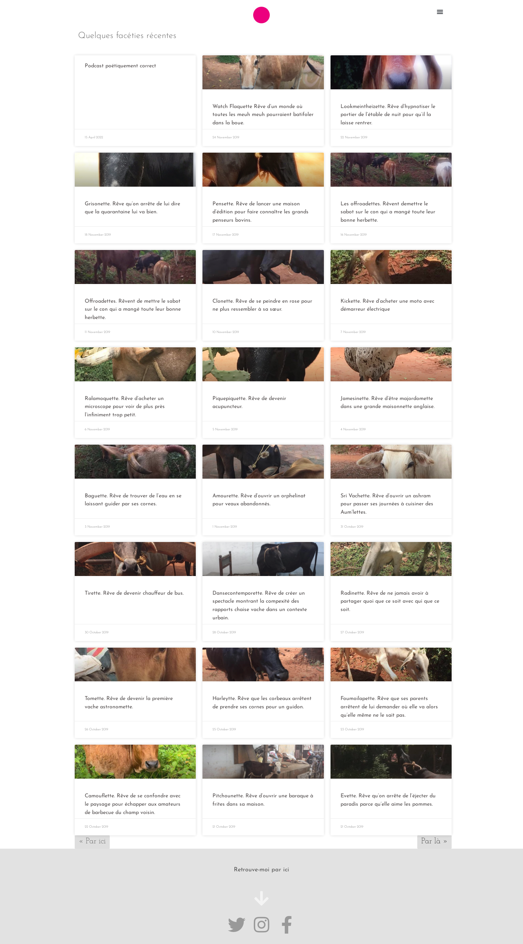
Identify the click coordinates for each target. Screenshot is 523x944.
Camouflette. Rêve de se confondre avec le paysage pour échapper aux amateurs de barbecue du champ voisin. (132, 798)
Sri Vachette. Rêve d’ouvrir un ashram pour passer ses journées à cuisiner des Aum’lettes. (387, 501)
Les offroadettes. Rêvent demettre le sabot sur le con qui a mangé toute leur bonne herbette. (388, 211)
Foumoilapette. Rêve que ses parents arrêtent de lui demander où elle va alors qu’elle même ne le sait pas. (389, 702)
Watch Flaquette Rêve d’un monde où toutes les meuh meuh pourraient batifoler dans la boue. (263, 114)
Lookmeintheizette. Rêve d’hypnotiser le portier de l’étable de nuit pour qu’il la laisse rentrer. (388, 114)
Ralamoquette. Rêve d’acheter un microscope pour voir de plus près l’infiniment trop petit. (125, 404)
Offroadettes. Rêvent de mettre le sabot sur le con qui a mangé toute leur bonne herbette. (133, 307)
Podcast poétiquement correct (120, 66)
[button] (440, 12)
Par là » (434, 835)
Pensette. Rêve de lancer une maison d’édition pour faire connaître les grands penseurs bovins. (260, 211)
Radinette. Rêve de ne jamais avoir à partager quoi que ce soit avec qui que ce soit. (390, 597)
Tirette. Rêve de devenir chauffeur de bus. (134, 589)
